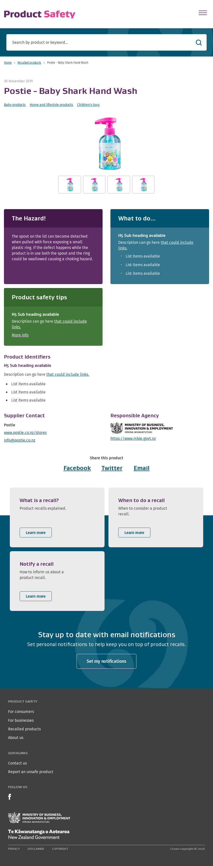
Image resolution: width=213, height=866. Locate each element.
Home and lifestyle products (51, 104)
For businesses (21, 720)
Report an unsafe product (30, 772)
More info (20, 335)
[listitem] (57, 517)
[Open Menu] (203, 13)
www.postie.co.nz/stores (25, 432)
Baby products (15, 104)
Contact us (17, 763)
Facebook (77, 468)
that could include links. (67, 374)
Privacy (14, 848)
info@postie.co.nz (19, 440)
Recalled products (29, 62)
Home (8, 62)
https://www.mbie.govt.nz (133, 438)
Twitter (111, 468)
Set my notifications (106, 661)
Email (141, 468)
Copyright (60, 848)
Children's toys (88, 104)
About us (15, 737)
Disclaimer (36, 848)
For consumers (21, 711)
